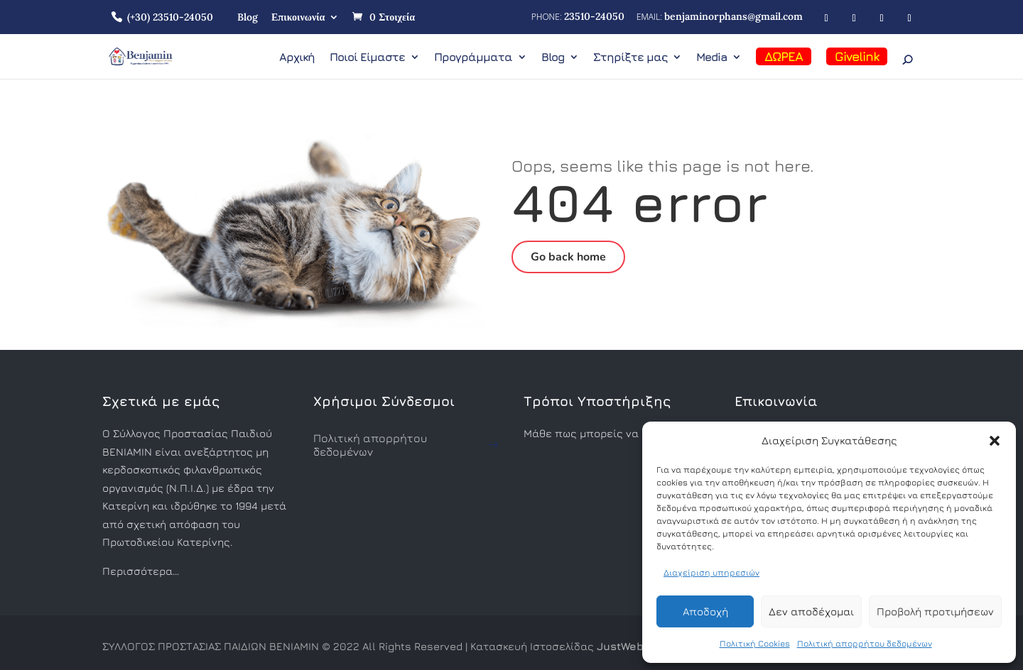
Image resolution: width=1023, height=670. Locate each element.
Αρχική (297, 57)
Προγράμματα (473, 57)
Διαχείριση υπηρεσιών (711, 572)
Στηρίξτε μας (630, 57)
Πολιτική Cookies (755, 643)
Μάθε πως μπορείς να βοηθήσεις (610, 433)
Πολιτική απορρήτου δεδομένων (864, 643)
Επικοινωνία (298, 17)
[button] (994, 441)
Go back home (568, 257)
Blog (247, 17)
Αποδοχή (705, 611)
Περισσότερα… (140, 571)
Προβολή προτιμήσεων (935, 611)
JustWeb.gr (627, 646)
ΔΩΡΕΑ (783, 56)
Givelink (857, 56)
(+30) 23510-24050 (170, 17)
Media (711, 57)
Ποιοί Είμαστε (367, 57)
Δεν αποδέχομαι (811, 611)
